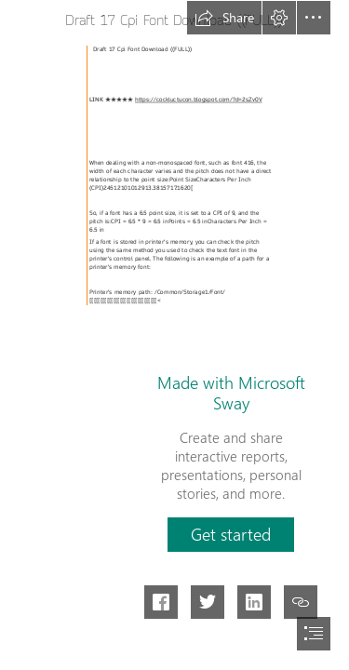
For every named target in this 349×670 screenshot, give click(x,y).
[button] (224, 17)
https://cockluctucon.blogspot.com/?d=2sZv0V (198, 99)
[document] (174, 335)
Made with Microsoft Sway (231, 392)
